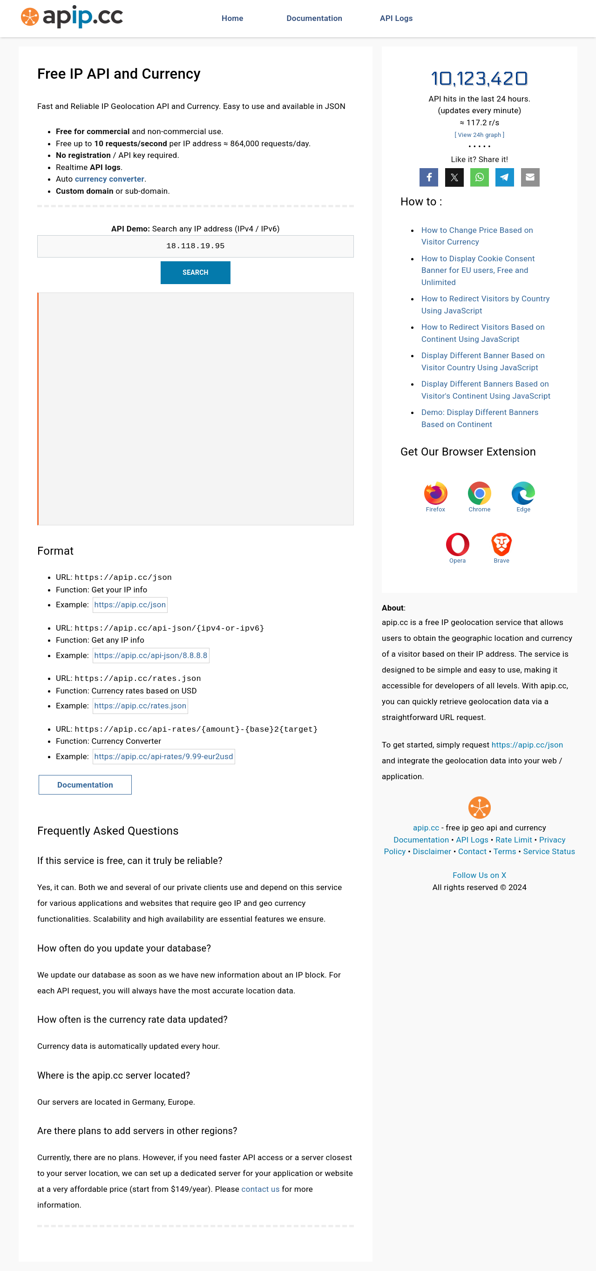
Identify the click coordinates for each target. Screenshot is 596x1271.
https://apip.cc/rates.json (141, 705)
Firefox (435, 497)
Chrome (479, 497)
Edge (523, 497)
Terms (505, 851)
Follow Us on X (479, 875)
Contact (472, 851)
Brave (501, 548)
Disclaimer (432, 851)
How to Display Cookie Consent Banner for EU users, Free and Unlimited (478, 270)
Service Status (549, 851)
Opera (457, 548)
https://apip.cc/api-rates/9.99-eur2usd (164, 756)
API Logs (396, 18)
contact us (261, 1189)
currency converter (109, 179)
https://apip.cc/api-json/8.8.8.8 (151, 655)
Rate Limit (513, 839)
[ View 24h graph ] (479, 134)
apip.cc (426, 827)
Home (233, 18)
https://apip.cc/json (130, 604)
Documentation (315, 18)
